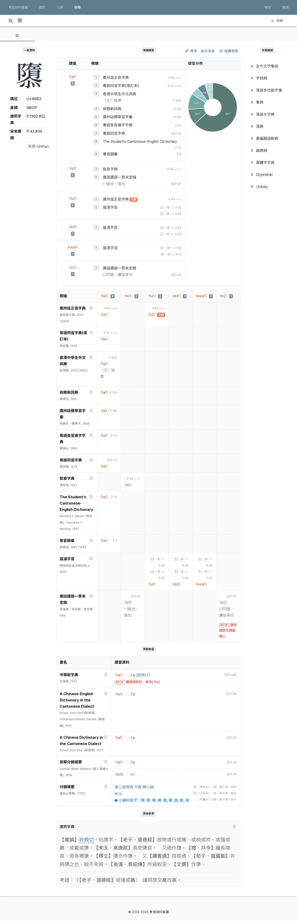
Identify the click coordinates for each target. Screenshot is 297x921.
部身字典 (110, 169)
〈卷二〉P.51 (171, 254)
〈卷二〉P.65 (171, 213)
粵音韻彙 (110, 154)
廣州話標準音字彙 (117, 117)
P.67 (177, 184)
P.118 (232, 694)
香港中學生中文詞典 (119, 94)
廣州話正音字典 (116, 77)
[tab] (17, 35)
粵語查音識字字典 (117, 125)
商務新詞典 (112, 108)
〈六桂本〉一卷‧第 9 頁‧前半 (214, 793)
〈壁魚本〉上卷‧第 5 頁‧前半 (214, 787)
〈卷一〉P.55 (171, 207)
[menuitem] (267, 66)
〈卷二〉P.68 (171, 234)
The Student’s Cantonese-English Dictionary (140, 141)
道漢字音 (110, 207)
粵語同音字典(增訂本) (121, 85)
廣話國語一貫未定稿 (119, 177)
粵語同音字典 (114, 133)
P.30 (177, 133)
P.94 (232, 737)
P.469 (231, 675)
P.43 (232, 762)
